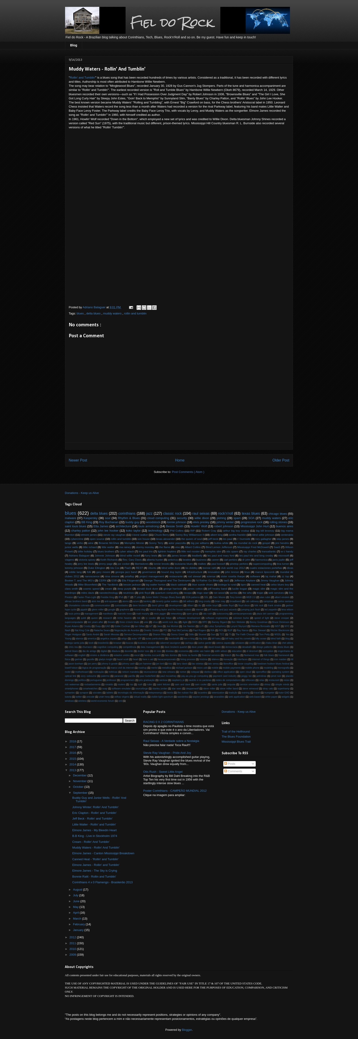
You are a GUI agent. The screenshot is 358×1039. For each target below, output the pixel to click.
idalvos (215, 659)
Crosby (87, 626)
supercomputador (74, 622)
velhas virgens (121, 697)
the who (247, 592)
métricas (112, 672)
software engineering (216, 618)
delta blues (94, 313)
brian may (220, 601)
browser (117, 643)
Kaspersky (90, 518)
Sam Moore (219, 597)
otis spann (232, 551)
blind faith (276, 638)
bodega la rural (227, 584)
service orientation (249, 684)
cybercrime (76, 538)
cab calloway (252, 601)
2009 (73, 954)
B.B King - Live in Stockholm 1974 (94, 836)
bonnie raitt (209, 567)
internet (200, 609)
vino (177, 547)
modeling (268, 668)
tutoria (68, 697)
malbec (202, 563)
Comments (233, 771)
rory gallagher (263, 538)
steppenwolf (192, 688)
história (203, 659)
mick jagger (160, 613)
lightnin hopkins (167, 551)
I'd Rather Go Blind (207, 580)
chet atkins (287, 643)
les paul (227, 538)
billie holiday (85, 551)
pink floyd (144, 592)
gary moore (103, 571)
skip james (282, 538)
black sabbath (179, 584)
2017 (73, 747)
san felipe (166, 618)
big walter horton (156, 584)
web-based (255, 697)
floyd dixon (244, 605)
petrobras (261, 676)
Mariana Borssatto (261, 626)
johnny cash (128, 663)
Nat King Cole (82, 630)
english (82, 655)
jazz (149, 513)
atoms (125, 601)
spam (237, 518)
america (92, 638)
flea (238, 655)
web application (237, 697)
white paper (271, 697)
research (107, 618)
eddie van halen (201, 651)
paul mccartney (168, 676)
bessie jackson (132, 584)
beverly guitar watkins (167, 601)
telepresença (156, 692)
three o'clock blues (129, 622)
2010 (73, 949)
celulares (240, 643)
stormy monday (145, 547)
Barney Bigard (219, 622)
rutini (149, 684)
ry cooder (151, 618)
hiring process (187, 659)
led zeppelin (270, 609)
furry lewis (151, 555)
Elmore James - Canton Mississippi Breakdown (103, 853)
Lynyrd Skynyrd (238, 626)
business (201, 559)
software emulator (121, 688)
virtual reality (140, 697)
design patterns (264, 647)
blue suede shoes (202, 584)
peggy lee (246, 676)
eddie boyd (212, 605)
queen (94, 618)
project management (152, 576)
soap (105, 688)
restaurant (274, 680)
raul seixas (201, 513)
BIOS (195, 622)
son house (143, 538)
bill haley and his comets (238, 638)
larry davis (182, 663)
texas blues (251, 513)
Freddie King (107, 597)
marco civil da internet (122, 668)
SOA (251, 518)
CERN (102, 580)
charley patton (80, 530)
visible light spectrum (162, 697)
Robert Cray (209, 530)
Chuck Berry (161, 534)
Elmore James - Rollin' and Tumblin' (95, 865)
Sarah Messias (111, 634)
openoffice (261, 672)
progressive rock (252, 522)
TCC (222, 634)
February (79, 924)
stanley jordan (159, 688)
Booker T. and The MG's (79, 580)
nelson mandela (130, 672)
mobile (214, 668)
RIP (192, 530)
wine (91, 542)
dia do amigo (89, 651)
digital (104, 651)
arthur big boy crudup (236, 530)
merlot (154, 668)
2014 (73, 764)
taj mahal (270, 576)
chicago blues (277, 513)
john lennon (232, 571)
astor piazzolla (177, 542)
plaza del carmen (265, 613)
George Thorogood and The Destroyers (167, 580)
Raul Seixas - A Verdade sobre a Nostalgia (171, 741)
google (111, 609)
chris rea (73, 647)
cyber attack (126, 551)
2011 (73, 943)
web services (276, 592)
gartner (78, 659)
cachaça (189, 643)
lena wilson (287, 609)
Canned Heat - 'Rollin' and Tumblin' (95, 859)
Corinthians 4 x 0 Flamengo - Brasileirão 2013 (102, 882)
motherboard (82, 672)
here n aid (148, 659)
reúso (287, 680)
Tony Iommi (236, 597)
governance (149, 571)
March (77, 918)
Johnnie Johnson (105, 555)
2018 (73, 741)
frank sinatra (274, 605)
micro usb (202, 668)
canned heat (258, 584)
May (76, 907)
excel (137, 655)
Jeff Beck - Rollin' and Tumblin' (92, 818)
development (176, 605)
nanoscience (92, 576)
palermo (105, 676)
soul (108, 518)
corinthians (126, 513)
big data (203, 638)
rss (131, 684)
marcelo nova (124, 613)
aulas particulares (155, 638)
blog (287, 638)
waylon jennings (200, 697)
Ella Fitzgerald (130, 580)
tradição (233, 692)
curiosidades (121, 605)
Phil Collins (177, 530)
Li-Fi (201, 626)
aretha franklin (237, 534)
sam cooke (201, 684)
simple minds (282, 684)
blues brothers (106, 551)
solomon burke (241, 618)
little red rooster (190, 551)
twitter (79, 697)
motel (68, 672)
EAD (107, 626)
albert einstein (282, 597)
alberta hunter (155, 559)
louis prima (74, 613)
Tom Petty (264, 634)
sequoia (231, 684)
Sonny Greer (177, 634)
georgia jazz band (126, 571)
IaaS (226, 580)
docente (128, 651)
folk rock (258, 605)
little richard (90, 547)
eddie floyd (228, 605)
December (80, 775)
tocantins (202, 692)
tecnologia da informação (131, 692)
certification (255, 643)
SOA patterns (193, 597)
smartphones (72, 688)
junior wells (71, 547)
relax (261, 680)
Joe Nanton (189, 626)
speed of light (261, 618)
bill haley (216, 638)
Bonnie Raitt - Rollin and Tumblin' (94, 876)
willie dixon (202, 518)
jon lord (160, 663)
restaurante (176, 576)
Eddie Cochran (122, 626)
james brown (179, 555)
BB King (86, 522)
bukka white (221, 542)
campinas (268, 601)
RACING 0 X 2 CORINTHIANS (163, 722)
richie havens (124, 618)
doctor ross (143, 651)
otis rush (207, 613)
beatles (187, 559)
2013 (73, 770)
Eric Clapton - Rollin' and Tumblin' (94, 813)
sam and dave (182, 684)
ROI (221, 630)
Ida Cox (115, 567)
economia (183, 651)
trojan (260, 592)
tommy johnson (74, 567)
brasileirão (103, 643)
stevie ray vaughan (114, 534)
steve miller (209, 688)
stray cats (268, 688)
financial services (211, 655)
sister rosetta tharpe (233, 576)
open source (97, 538)
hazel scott (122, 659)
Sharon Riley (159, 634)
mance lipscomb (265, 571)
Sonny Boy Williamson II (189, 534)
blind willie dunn (170, 567)
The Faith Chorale (245, 634)
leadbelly (197, 555)
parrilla (131, 676)
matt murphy (143, 613)
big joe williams (200, 542)
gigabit (83, 609)
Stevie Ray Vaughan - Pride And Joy (167, 752)
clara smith (71, 588)
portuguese (96, 680)
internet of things (261, 659)
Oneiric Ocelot (151, 630)
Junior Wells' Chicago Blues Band (163, 597)
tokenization (218, 692)
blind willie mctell (130, 555)
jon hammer (145, 663)
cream (108, 588)
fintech (228, 655)
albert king (216, 534)
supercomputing (262, 563)
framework (284, 655)
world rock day (170, 622)
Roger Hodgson (73, 634)
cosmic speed (91, 588)
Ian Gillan (140, 626)
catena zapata (223, 643)
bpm (243, 584)
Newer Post (78, 460)
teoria (170, 692)
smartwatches (90, 688)
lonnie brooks (162, 563)
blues (81, 313)
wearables (219, 697)
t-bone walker (140, 534)
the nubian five (185, 692)
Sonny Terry (156, 542)
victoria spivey (87, 559)
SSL (206, 597)
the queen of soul (191, 538)
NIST (277, 626)
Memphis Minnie (134, 542)
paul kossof (218, 563)
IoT (151, 626)
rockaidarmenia (92, 684)
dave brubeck (140, 605)
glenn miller (98, 609)
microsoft (283, 555)
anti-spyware (111, 601)
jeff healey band (217, 588)
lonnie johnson (176, 522)
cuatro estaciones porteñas (266, 567)
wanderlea (182, 697)
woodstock (153, 522)
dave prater (198, 647)
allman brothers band (76, 601)
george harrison (172, 588)
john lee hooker (108, 530)
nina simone (112, 576)
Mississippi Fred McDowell (253, 547)
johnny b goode (109, 663)
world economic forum (102, 701)
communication (102, 605)
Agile (185, 622)
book (91, 643)
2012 (73, 937)
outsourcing (222, 613)
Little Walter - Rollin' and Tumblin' (94, 824)
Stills (191, 634)
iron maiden (280, 659)
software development (188, 618)
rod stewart (194, 576)
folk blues (269, 655)
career (215, 559)
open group (193, 613)
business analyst (146, 643)
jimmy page (106, 563)
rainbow (163, 680)
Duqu (98, 626)
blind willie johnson (263, 534)
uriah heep (104, 697)
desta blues (283, 647)
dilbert (190, 605)
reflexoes (250, 680)
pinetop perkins (239, 563)
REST (139, 567)
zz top (285, 576)
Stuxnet (202, 634)
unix (146, 622)
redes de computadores (228, 680)
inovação (228, 659)
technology (155, 530)
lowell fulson (71, 668)
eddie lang (75, 571)
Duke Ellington (96, 567)
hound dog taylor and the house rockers (170, 609)
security (182, 518)
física (67, 659)
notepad (195, 672)
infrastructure (194, 571)
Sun (213, 634)
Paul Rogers (199, 630)
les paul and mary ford (221, 555)
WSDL (277, 634)
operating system (280, 672)
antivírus (173, 559)
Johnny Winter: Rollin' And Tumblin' (95, 807)
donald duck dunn (147, 588)
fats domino (171, 655)
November (80, 781)
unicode (90, 697)
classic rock (172, 513)
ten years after (95, 622)
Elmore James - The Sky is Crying (94, 870)
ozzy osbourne (89, 676)
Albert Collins (193, 547)
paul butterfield (148, 676)
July (76, 895)
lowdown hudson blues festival (273, 663)
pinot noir (276, 676)
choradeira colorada (79, 605)
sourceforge (141, 688)
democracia (231, 647)
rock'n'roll (225, 513)
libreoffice (228, 663)
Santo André (92, 634)
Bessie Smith (174, 526)
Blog (73, 45)
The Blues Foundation (236, 736)
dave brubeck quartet (175, 647)
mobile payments (232, 668)
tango (68, 542)
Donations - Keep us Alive (82, 493)
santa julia (216, 684)
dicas (290, 567)
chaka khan (271, 643)
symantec (70, 692)
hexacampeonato (167, 659)
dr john (246, 559)
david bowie (214, 647)
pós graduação (147, 680)
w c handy (287, 551)
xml (120, 701)
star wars (177, 688)
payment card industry (225, 676)
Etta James (100, 526)
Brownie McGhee (109, 542)
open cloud (245, 672)
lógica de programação (94, 668)
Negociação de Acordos (126, 630)
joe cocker (124, 563)
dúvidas (170, 651)
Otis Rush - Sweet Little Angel (162, 771)
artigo (124, 638)
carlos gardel (205, 643)
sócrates (97, 692)
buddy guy (132, 522)
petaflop (129, 576)
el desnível (252, 651)
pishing (221, 518)
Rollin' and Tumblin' (82, 77)
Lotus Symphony (217, 626)
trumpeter (269, 692)
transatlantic (269, 551)
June (76, 901)
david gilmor (158, 605)
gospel (266, 542)
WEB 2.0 (250, 597)
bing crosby (204, 601)
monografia (284, 668)
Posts (229, 763)
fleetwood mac (251, 655)
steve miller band (229, 688)
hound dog (139, 609)
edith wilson (221, 651)
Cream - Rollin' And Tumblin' (90, 842)
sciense (211, 576)
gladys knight (106, 659)
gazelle (90, 659)
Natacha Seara (102, 630)
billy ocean (260, 638)
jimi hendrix (282, 542)
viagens (69, 559)
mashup (142, 668)
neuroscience (150, 672)
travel (257, 692)
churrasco (87, 647)
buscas (130, 643)
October (78, 786)
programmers (128, 680)
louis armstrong (148, 526)
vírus (155, 622)
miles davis (87, 592)
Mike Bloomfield (87, 584)
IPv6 (120, 597)
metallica (166, 668)
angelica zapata (108, 638)
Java (159, 626)
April (76, 912)
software (255, 576)
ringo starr (203, 592)
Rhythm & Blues (129, 518)
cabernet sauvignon (170, 643)
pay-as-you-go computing (194, 676)
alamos (80, 638)
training (246, 692)
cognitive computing (107, 647)
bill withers (188, 601)
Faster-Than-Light (86, 597)
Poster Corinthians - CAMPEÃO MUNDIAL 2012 (175, 790)
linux (247, 571)
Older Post (280, 460)
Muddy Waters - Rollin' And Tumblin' (96, 847)
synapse (83, 692)
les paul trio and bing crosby (256, 555)
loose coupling (245, 663)
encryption (267, 651)
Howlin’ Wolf (199, 526)
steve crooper (281, 618)
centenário (287, 534)
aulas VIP (136, 638)
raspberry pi (178, 680)
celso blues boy (280, 584)
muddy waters (112, 313)
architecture (123, 526)
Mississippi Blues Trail (236, 741)
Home (180, 460)
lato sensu (213, 663)
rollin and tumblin (135, 313)
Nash (67, 630)
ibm (164, 555)
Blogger (187, 1029)
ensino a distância (99, 655)
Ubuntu (152, 567)
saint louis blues (75, 526)
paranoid (118, 676)
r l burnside (243, 538)
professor (111, 680)
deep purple (124, 588)
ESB (114, 580)
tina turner (283, 563)
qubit (83, 618)
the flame (164, 547)
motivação (98, 672)
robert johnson (223, 526)
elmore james (89, 534)
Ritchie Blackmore (280, 630)
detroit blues (71, 651)
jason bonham (76, 663)
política (82, 680)
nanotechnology (108, 592)
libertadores (142, 563)
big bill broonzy (265, 530)
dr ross (157, 651)
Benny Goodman (259, 622)
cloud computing (158, 518)
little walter (108, 547)
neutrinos (128, 592)
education (237, 651)
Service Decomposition (136, 634)
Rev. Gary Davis (132, 559)
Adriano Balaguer (79, 555)
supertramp (283, 688)
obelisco (208, 672)
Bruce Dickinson (281, 622)
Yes (288, 634)
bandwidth (174, 638)
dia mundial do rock (245, 542)
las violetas (198, 663)
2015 (73, 758)
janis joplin (278, 559)
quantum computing (167, 592)
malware (70, 518)
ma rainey (125, 547)
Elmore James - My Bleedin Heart (94, 830)
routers (121, 684)
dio (199, 605)
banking (147, 601)
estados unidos (122, 655)
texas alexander (165, 538)
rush (140, 684)
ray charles (250, 551)
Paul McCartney (180, 630)
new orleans (168, 672)
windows (69, 701)
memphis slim (213, 551)
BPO (204, 622)
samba (233, 592)
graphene (124, 609)
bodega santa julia (74, 643)
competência (129, 647)
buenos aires (284, 526)
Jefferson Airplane (244, 580)
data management (150, 647)
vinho (80, 542)
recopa (188, 592)
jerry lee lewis (86, 563)
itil (292, 659)
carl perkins (230, 559)
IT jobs (137, 597)
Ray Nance (243, 630)
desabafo (247, 647)
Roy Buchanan (108, 522)
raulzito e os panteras (200, 680)
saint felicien (163, 684)
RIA (212, 630)
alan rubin (265, 597)
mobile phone (252, 668)
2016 (73, 752)
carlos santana (285, 601)
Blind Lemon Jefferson (219, 547)
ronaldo (109, 684)
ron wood (219, 592)
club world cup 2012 (233, 567)
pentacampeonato (242, 613)
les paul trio (146, 551)
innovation (214, 571)
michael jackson (184, 668)
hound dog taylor (171, 571)
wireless (82, 701)
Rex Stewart (259, 630)
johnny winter (225, 522)
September (80, 792)
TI (230, 634)
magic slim (259, 588)
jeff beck (213, 538)
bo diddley (191, 567)
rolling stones (278, 522)
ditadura (115, 651)
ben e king (189, 638)
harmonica (261, 559)
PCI (165, 630)
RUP (229, 630)
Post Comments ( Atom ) (188, 472)
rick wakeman (72, 684)
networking (176, 613)
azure (136, 601)
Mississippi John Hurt (254, 526)
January (78, 930)
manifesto (108, 613)
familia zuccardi (152, 655)
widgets (286, 697)
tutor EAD (284, 692)
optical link (70, 676)
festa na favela (189, 655)
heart (135, 659)
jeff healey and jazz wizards (222, 609)
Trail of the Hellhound (236, 731)
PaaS (127, 567)
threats (111, 622)
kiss (170, 663)
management (91, 613)
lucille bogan (239, 588)
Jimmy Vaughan (270, 580)
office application (226, 672)
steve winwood (250, 688)
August (78, 889)
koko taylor (133, 530)
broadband (235, 601)
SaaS (277, 547)
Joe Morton (172, 626)
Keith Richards (109, 559)
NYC (287, 626)
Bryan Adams (72, 626)
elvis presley (201, 522)
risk (138, 618)
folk (89, 571)
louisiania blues (184, 563)
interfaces (242, 659)
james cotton (195, 588)
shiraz (267, 684)
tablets (109, 692)
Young (68, 638)
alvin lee (96, 601)
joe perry (92, 663)
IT (129, 597)
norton (183, 672)
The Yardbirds (110, 584)
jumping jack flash (250, 609)
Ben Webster (238, 622)
